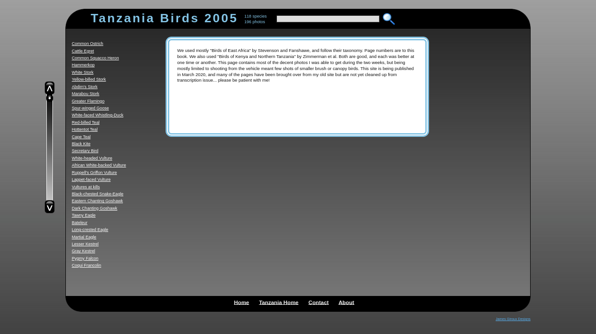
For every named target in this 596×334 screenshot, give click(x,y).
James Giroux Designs (513, 319)
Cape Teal (81, 137)
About (346, 302)
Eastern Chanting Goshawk (97, 201)
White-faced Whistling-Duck (97, 115)
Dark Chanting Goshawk (94, 208)
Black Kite (81, 143)
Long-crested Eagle (90, 229)
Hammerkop (83, 65)
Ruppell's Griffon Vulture (94, 172)
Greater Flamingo (88, 101)
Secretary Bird (85, 150)
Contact (318, 302)
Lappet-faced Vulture (91, 179)
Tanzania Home (278, 302)
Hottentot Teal (85, 129)
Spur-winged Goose (90, 108)
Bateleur (80, 222)
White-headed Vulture (92, 158)
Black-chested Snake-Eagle (97, 194)
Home (242, 302)
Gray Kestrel (83, 251)
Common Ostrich (87, 43)
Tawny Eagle (84, 215)
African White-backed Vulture (99, 165)
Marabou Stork (85, 93)
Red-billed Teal (86, 122)
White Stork (83, 72)
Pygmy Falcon (85, 258)
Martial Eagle (84, 237)
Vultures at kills (86, 187)
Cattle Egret (83, 51)
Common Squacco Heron (95, 58)
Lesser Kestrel (85, 244)
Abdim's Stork (85, 86)
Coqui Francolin (86, 265)
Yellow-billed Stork (89, 79)
